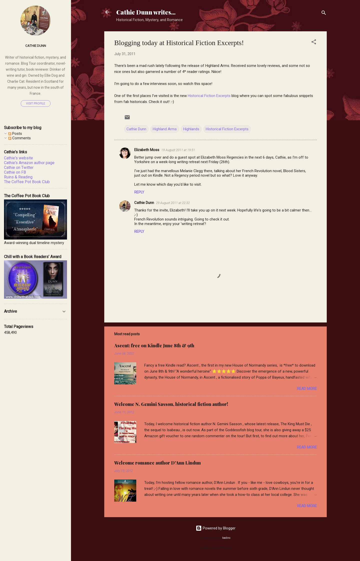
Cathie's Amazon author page (29, 162)
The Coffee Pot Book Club (27, 181)
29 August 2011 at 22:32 (173, 203)
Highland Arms (165, 129)
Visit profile (35, 103)
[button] (314, 43)
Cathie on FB (15, 172)
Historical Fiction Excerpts (209, 95)
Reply (139, 192)
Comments (19, 138)
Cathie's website (18, 158)
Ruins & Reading (18, 177)
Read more (307, 388)
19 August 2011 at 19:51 (178, 150)
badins (226, 537)
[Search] (324, 13)
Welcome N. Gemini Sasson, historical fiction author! (171, 404)
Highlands (191, 129)
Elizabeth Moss (146, 150)
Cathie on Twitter (19, 167)
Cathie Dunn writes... (146, 12)
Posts (15, 133)
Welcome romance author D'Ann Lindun (157, 463)
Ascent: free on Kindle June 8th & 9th (154, 346)
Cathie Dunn (136, 129)
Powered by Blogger (216, 528)
